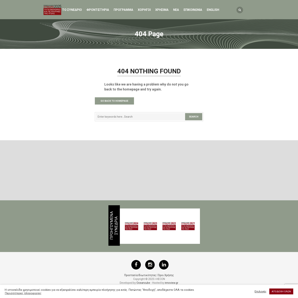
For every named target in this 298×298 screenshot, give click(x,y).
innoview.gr (171, 282)
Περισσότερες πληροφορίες (23, 293)
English (213, 10)
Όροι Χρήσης (166, 275)
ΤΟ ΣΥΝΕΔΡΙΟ (72, 10)
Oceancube (143, 282)
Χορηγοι (144, 10)
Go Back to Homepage (114, 101)
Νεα (176, 10)
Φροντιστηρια (97, 10)
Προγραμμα (123, 10)
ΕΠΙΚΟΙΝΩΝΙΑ (193, 10)
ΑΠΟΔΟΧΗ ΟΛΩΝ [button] (281, 291)
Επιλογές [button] (260, 291)
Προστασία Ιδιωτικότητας (140, 275)
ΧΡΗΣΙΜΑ (162, 10)
